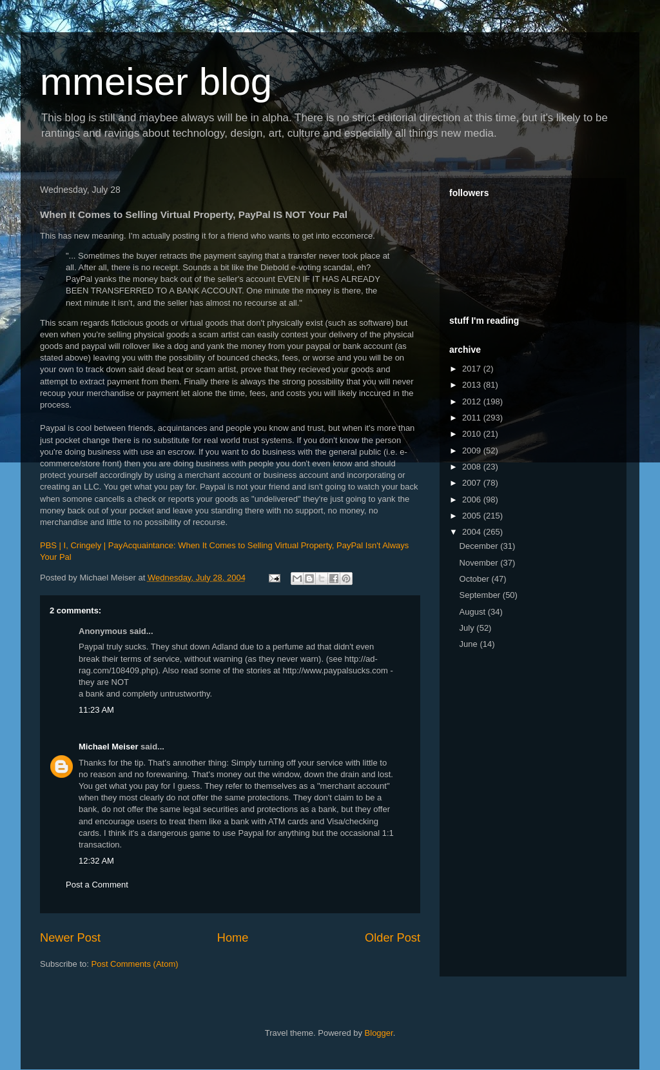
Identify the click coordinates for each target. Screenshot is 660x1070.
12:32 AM (96, 861)
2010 (472, 434)
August (474, 612)
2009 (472, 450)
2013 (472, 385)
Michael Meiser (109, 746)
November (480, 563)
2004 (472, 532)
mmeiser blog (156, 81)
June (470, 644)
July (468, 628)
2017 (472, 368)
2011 (472, 417)
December (480, 546)
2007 (472, 483)
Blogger (379, 1033)
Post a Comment (97, 884)
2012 (472, 401)
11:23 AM (96, 710)
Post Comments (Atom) (135, 964)
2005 (472, 515)
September (481, 595)
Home (233, 937)
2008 (472, 466)
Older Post (392, 937)
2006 (472, 499)
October (476, 579)
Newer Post (70, 937)
